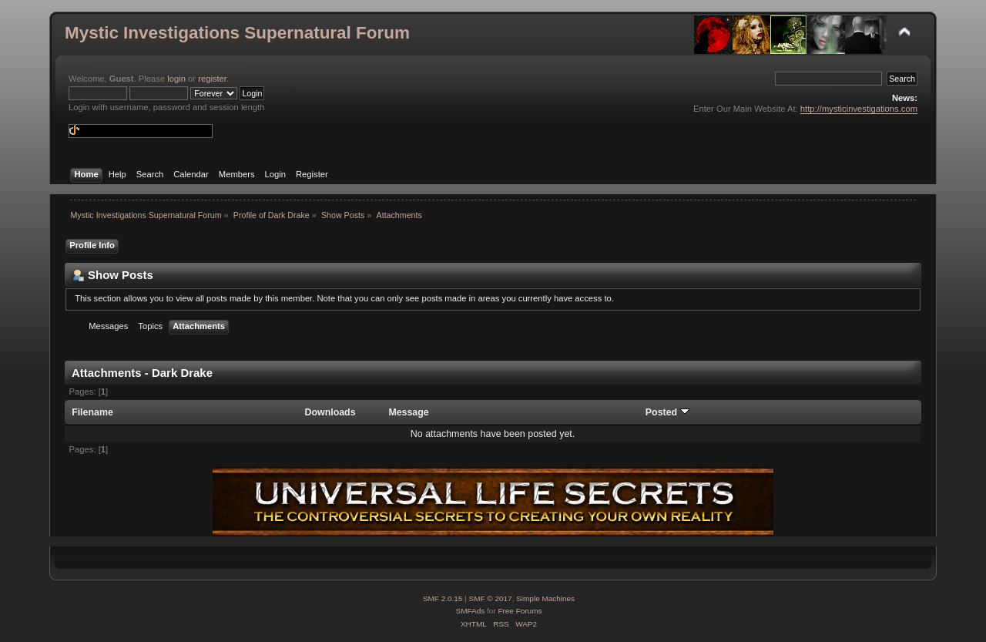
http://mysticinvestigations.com (858, 108)
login (176, 78)
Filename (92, 412)
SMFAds (470, 611)
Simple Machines (545, 598)
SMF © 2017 (490, 598)
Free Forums (520, 611)
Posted (667, 412)
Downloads (330, 412)
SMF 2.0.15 (443, 598)
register (212, 78)
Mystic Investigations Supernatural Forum (237, 32)
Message (408, 412)
